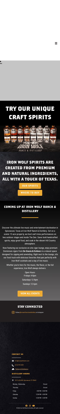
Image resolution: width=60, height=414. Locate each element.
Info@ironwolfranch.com (22, 361)
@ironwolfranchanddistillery (28, 312)
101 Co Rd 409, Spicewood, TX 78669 (25, 380)
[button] (26, 405)
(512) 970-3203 (19, 365)
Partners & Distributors (21, 369)
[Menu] (56, 43)
